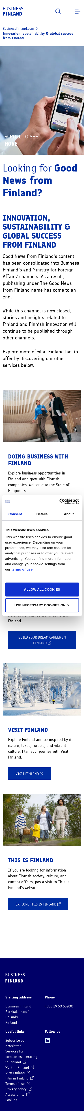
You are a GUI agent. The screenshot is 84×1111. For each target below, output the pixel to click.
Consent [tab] (15, 514)
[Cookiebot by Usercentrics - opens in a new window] (60, 501)
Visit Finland (29, 773)
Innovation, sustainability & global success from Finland (38, 35)
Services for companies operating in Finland (21, 1056)
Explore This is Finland (38, 904)
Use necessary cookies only (42, 605)
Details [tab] (42, 514)
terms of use (22, 569)
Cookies (11, 1100)
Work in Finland (19, 1067)
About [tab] (69, 514)
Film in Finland (19, 1078)
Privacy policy (18, 1089)
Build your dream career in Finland (42, 640)
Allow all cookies (42, 589)
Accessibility (17, 1094)
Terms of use (17, 1084)
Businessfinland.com (18, 28)
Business (13, 11)
